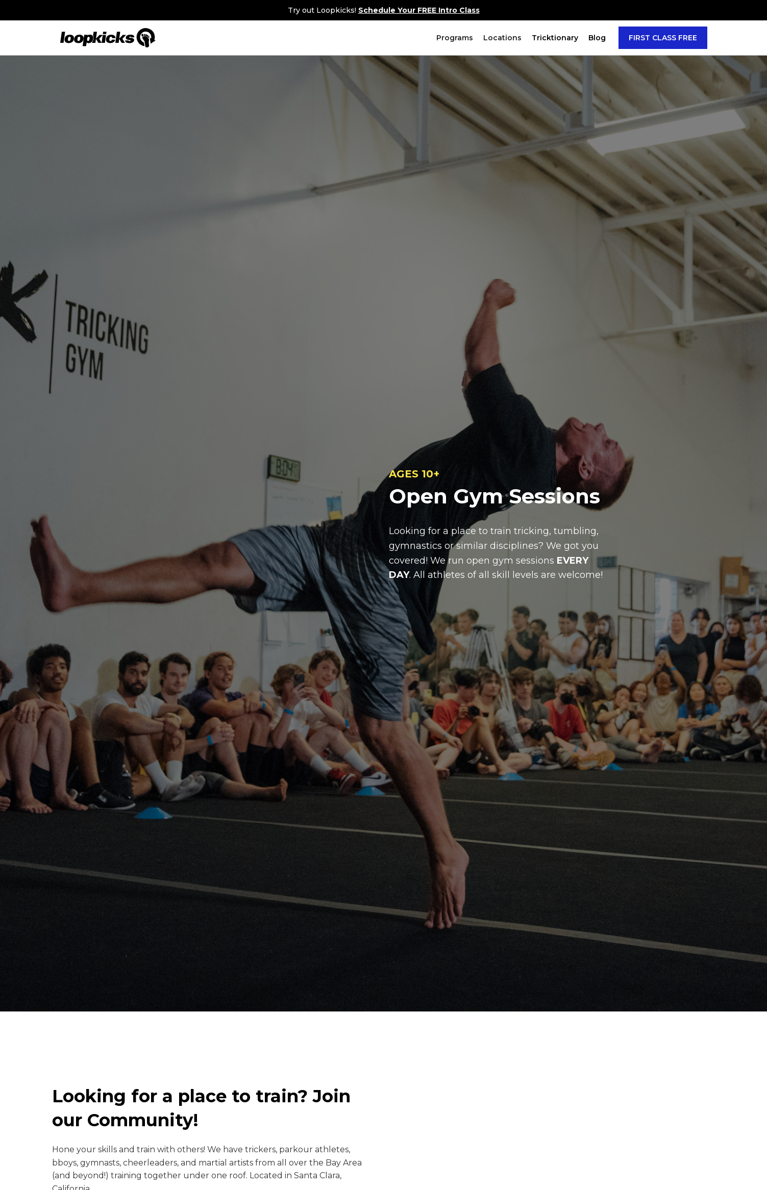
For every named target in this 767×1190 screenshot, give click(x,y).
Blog (597, 37)
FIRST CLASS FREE (663, 37)
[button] (454, 38)
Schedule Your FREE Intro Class (419, 10)
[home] (108, 37)
